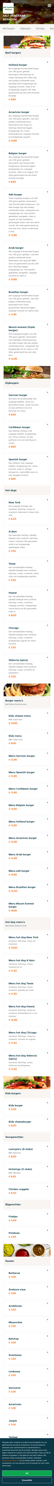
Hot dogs (40, 28)
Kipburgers (25, 28)
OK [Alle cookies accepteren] (27, 1473)
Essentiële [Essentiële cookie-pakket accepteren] (27, 1480)
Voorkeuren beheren (10, 1460)
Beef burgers (9, 28)
